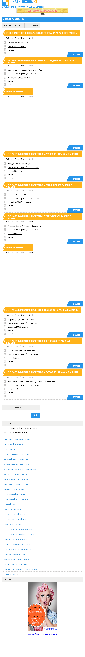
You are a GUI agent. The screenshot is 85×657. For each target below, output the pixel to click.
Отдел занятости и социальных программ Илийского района (41, 33)
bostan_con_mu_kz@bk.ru (19, 77)
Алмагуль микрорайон (17, 70)
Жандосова (13, 163)
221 (25, 194)
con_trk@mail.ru (15, 233)
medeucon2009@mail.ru (18, 326)
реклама (35, 25)
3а (16, 42)
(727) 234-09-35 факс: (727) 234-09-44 (23, 229)
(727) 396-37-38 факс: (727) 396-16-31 (23, 73)
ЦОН (31, 38)
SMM (27, 25)
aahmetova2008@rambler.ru (19, 202)
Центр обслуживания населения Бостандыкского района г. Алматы (40, 61)
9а (29, 70)
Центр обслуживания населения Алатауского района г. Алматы (42, 372)
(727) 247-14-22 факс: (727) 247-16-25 (23, 167)
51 (20, 163)
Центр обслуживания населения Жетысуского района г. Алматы (38, 342)
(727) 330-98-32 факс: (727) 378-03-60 (23, 198)
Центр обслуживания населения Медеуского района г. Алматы (42, 310)
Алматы (21, 42)
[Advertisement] (40, 124)
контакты (18, 25)
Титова (11, 42)
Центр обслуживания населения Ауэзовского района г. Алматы (42, 154)
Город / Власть (20, 38)
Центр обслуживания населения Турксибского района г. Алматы (38, 217)
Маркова (11, 319)
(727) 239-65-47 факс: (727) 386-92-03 (23, 323)
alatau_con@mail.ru (16, 389)
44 (17, 319)
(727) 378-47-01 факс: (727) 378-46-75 (23, 354)
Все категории (9, 574)
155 (16, 350)
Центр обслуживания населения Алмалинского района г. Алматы (39, 186)
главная (7, 25)
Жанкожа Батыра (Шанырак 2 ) (21, 381)
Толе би (11, 350)
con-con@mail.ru (15, 171)
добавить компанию (14, 19)
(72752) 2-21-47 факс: (17, 46)
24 (37, 381)
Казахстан (30, 42)
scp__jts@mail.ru (15, 358)
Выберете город (21, 407)
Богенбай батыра (15, 194)
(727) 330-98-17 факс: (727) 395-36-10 (23, 385)
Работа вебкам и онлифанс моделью (42, 634)
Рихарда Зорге (14, 226)
